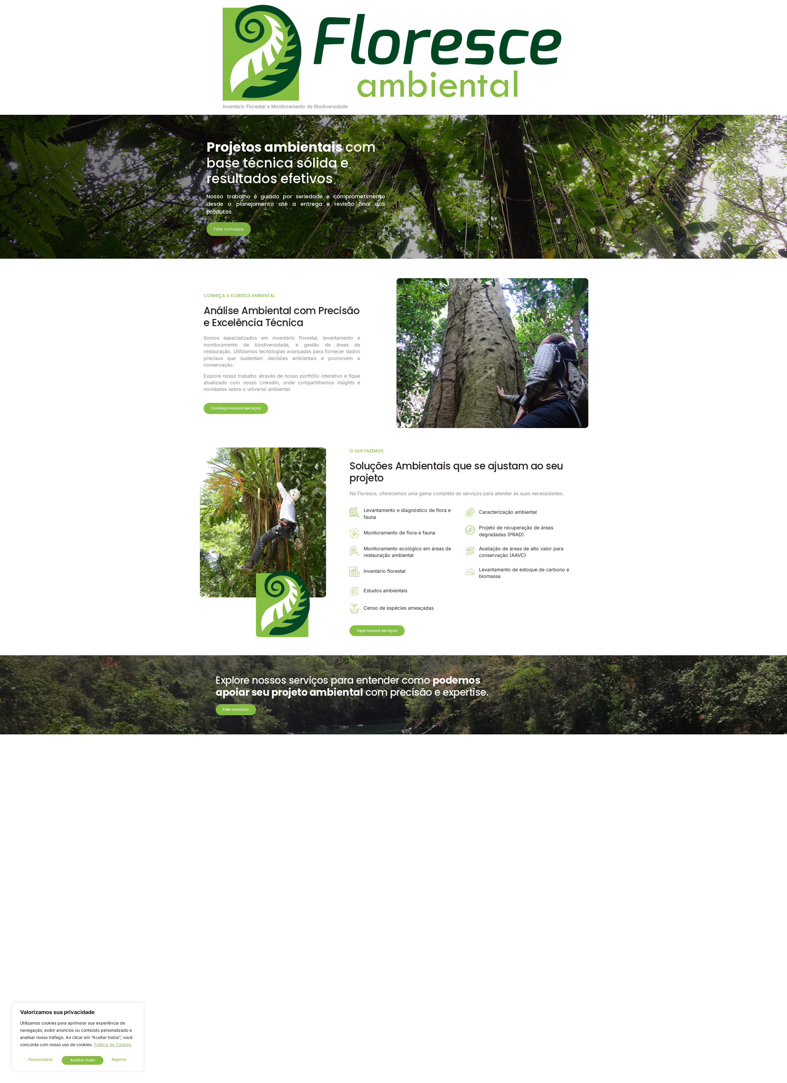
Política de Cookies (112, 1047)
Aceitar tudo (115, 1060)
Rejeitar (77, 1060)
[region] (78, 1038)
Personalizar (40, 1060)
